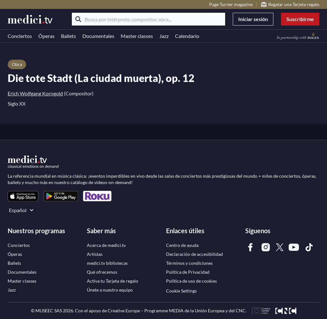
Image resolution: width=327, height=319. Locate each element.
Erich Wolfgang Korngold (35, 93)
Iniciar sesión (253, 19)
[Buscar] (78, 19)
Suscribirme (300, 19)
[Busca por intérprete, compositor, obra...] (148, 19)
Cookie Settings (181, 290)
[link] (23, 196)
